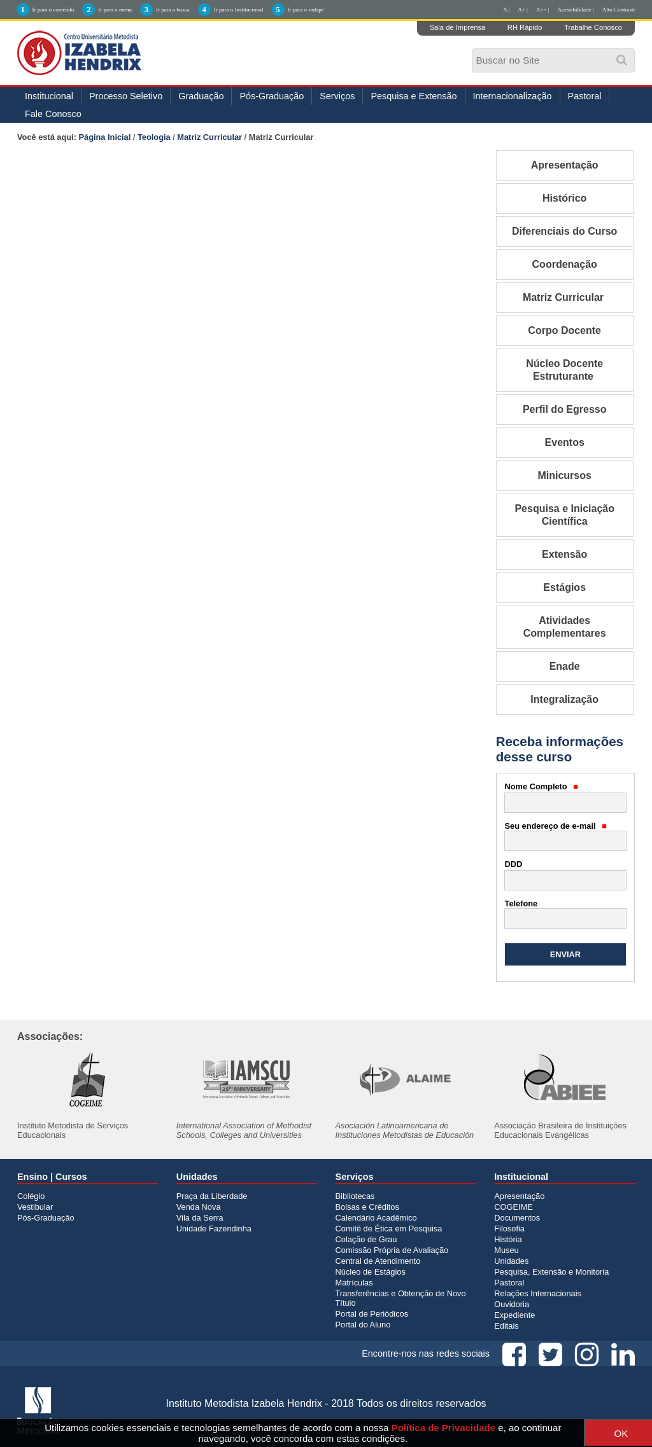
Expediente (514, 1315)
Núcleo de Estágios (371, 1272)
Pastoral (585, 96)
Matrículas (354, 1282)
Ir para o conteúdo (53, 9)
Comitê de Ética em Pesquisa (389, 1228)
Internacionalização (512, 96)
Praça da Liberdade (212, 1196)
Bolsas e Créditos (367, 1207)
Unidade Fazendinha (214, 1228)
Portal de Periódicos (372, 1314)
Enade (564, 666)
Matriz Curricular (209, 137)
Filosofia (509, 1228)
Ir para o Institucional (239, 9)
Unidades (511, 1261)
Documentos (517, 1217)
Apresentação (565, 165)
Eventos (565, 442)
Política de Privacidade (443, 1427)
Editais (506, 1326)
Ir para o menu (115, 9)
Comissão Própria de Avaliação (392, 1250)
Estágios (564, 587)
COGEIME (513, 1207)
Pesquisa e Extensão (414, 96)
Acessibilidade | (576, 9)
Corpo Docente (564, 330)
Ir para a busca (173, 9)
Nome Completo (542, 786)
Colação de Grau (366, 1239)
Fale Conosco (53, 114)
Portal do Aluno (363, 1324)
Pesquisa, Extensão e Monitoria (551, 1272)
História (507, 1239)
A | (506, 9)
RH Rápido (524, 27)
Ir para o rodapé (306, 9)
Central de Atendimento (378, 1261)
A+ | (523, 9)
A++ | (542, 9)
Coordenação (564, 264)
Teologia (154, 137)
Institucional (49, 96)
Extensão (564, 554)
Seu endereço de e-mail (556, 826)
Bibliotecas (355, 1196)
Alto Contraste (619, 9)
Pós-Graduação (271, 96)
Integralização (564, 699)
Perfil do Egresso (565, 409)
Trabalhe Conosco (593, 27)
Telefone (521, 903)
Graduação (200, 96)
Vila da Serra (199, 1217)
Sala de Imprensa (458, 27)
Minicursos (564, 475)
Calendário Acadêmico (376, 1217)
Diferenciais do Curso (564, 231)
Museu (506, 1250)
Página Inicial (105, 137)
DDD (514, 864)
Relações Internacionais (537, 1293)
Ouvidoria (511, 1304)
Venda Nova (198, 1207)
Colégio (31, 1196)
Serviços (337, 96)
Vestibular (35, 1207)
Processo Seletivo (125, 96)
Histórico (564, 198)
